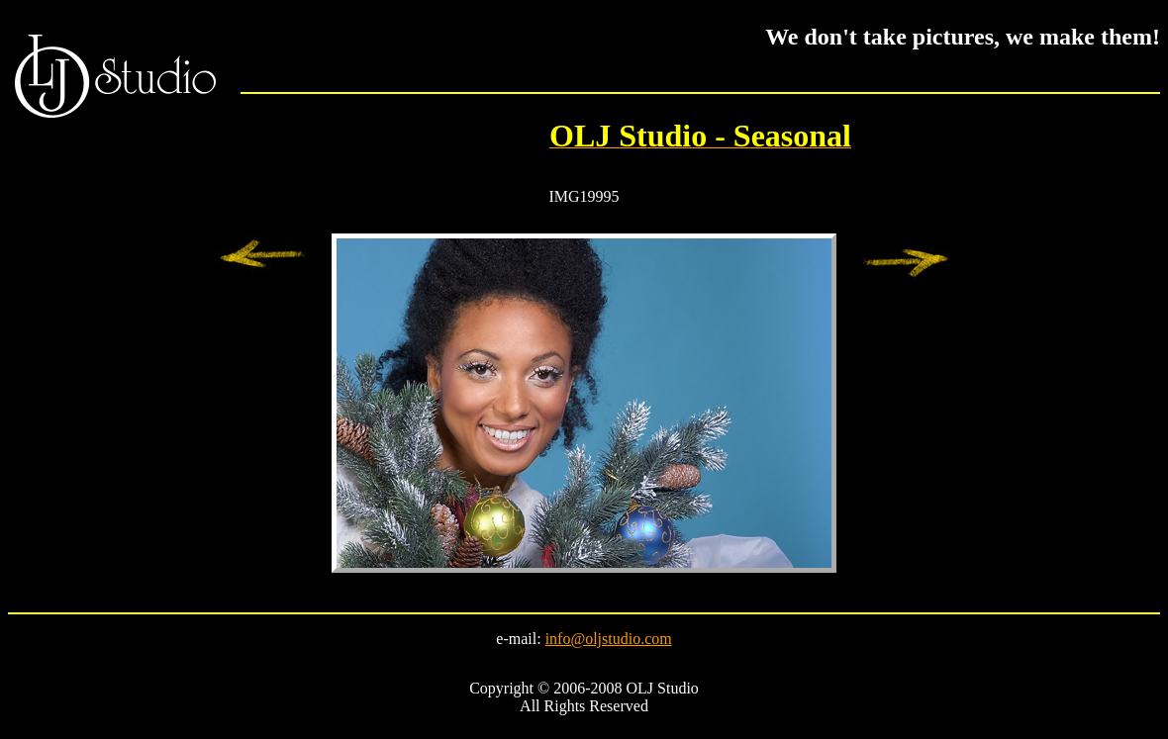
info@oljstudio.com (608, 638)
